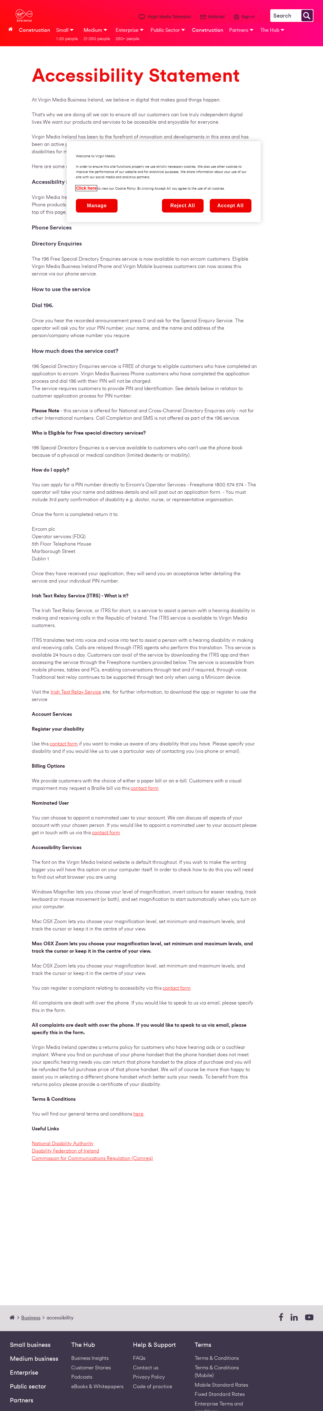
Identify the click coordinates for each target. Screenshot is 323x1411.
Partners (21, 1400)
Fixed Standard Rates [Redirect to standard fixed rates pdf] (220, 1394)
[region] (163, 181)
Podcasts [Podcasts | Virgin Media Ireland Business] (81, 1377)
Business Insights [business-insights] (90, 1358)
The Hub (83, 1345)
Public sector (28, 1387)
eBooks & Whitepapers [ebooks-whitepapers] (97, 1386)
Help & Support (154, 1345)
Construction (34, 30)
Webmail (216, 16)
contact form (64, 743)
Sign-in (248, 16)
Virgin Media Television (169, 16)
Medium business (34, 1359)
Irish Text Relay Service (76, 692)
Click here (86, 188)
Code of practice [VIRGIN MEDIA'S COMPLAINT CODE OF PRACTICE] (152, 1386)
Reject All (182, 205)
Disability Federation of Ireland (65, 1151)
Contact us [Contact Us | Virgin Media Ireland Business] (145, 1367)
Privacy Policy (149, 1377)
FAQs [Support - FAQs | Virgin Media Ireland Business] (139, 1358)
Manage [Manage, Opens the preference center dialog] (97, 205)
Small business (30, 1345)
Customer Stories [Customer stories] (91, 1367)
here (138, 1114)
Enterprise (24, 1373)
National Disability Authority (62, 1143)
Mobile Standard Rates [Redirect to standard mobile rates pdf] (221, 1385)
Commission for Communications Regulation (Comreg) (92, 1158)
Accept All (230, 205)
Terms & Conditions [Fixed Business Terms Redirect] (217, 1358)
